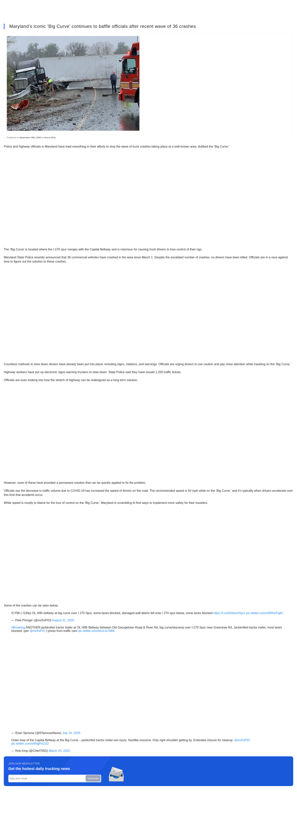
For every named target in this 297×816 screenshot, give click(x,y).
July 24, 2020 (71, 733)
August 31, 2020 (63, 620)
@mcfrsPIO (37, 630)
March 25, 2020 (59, 750)
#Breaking (18, 627)
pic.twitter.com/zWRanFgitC (264, 613)
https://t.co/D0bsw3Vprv (229, 613)
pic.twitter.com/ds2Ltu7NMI (96, 630)
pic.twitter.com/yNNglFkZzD (29, 743)
